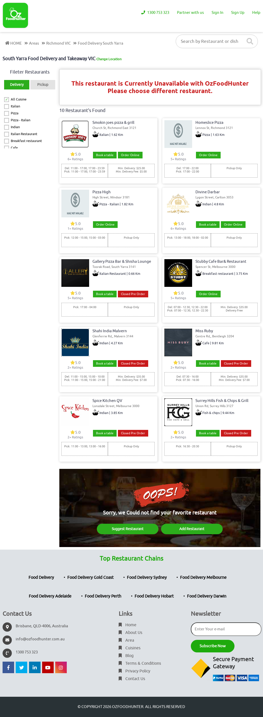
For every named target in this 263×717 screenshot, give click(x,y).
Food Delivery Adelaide (50, 596)
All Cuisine (18, 99)
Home (127, 625)
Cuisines (129, 648)
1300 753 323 (155, 12)
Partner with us (190, 12)
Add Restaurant (191, 529)
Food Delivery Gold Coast (90, 577)
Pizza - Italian (20, 120)
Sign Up (238, 12)
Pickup (42, 85)
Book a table (105, 155)
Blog (126, 655)
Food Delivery (41, 577)
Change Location (108, 59)
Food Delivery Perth (103, 596)
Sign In (217, 12)
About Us (130, 632)
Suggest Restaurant (128, 529)
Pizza (14, 113)
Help (256, 12)
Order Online (130, 155)
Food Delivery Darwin (206, 596)
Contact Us (132, 678)
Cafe (14, 148)
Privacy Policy (134, 671)
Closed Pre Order (133, 294)
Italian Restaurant (24, 134)
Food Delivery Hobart (154, 596)
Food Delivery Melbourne (203, 577)
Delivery (17, 85)
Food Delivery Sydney (147, 577)
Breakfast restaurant (26, 141)
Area (126, 640)
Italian (15, 106)
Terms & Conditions (140, 663)
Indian (15, 127)
